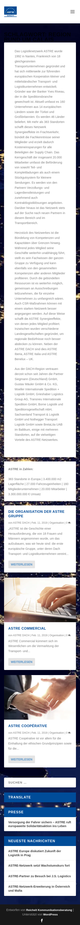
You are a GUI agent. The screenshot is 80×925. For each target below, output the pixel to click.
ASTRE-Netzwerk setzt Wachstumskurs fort (39, 865)
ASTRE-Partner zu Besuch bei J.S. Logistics (39, 876)
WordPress (50, 914)
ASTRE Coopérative (27, 726)
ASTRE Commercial (27, 628)
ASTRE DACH (21, 522)
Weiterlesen (21, 564)
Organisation (56, 522)
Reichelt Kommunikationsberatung (49, 910)
